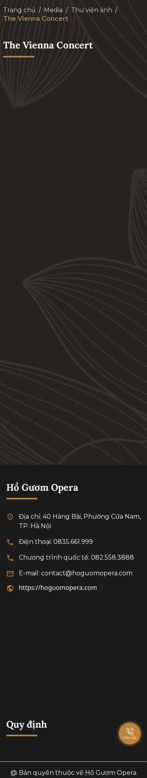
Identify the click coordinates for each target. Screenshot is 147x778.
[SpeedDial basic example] (130, 726)
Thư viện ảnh (91, 10)
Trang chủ (19, 10)
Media (53, 10)
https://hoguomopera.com (58, 587)
